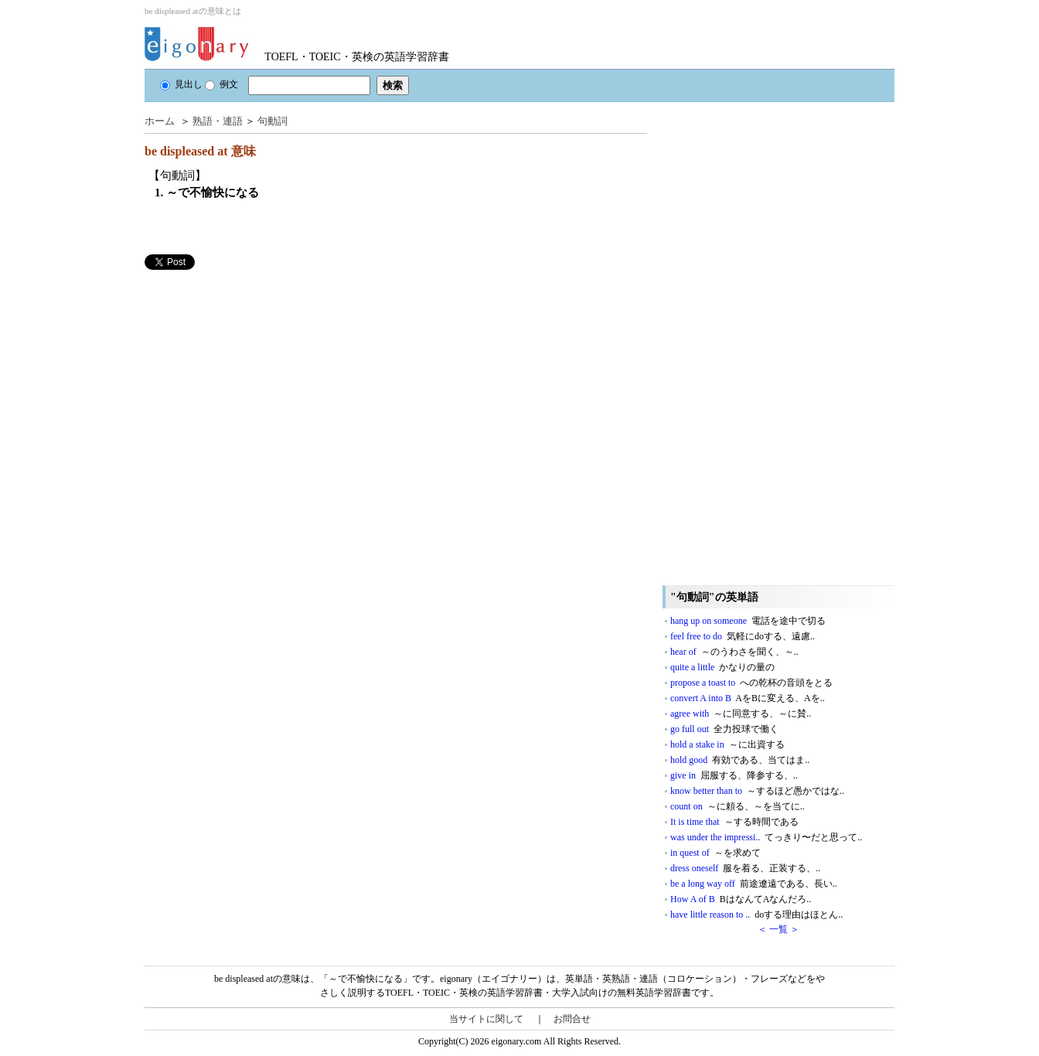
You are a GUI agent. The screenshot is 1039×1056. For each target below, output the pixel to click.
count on (737, 806)
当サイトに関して (486, 1018)
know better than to (757, 790)
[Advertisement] (260, 378)
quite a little (722, 667)
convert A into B (747, 698)
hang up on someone (748, 620)
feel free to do (742, 636)
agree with (740, 713)
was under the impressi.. (766, 837)
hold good (739, 760)
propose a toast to (751, 682)
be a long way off (753, 883)
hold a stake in (727, 744)
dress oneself (745, 868)
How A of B (740, 899)
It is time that (734, 821)
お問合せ (572, 1018)
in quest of (715, 852)
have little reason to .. (756, 914)
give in (734, 775)
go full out (724, 729)
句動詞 (272, 121)
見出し (181, 84)
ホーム (160, 121)
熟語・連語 (217, 121)
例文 (221, 84)
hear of (734, 651)
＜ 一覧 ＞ (778, 929)
